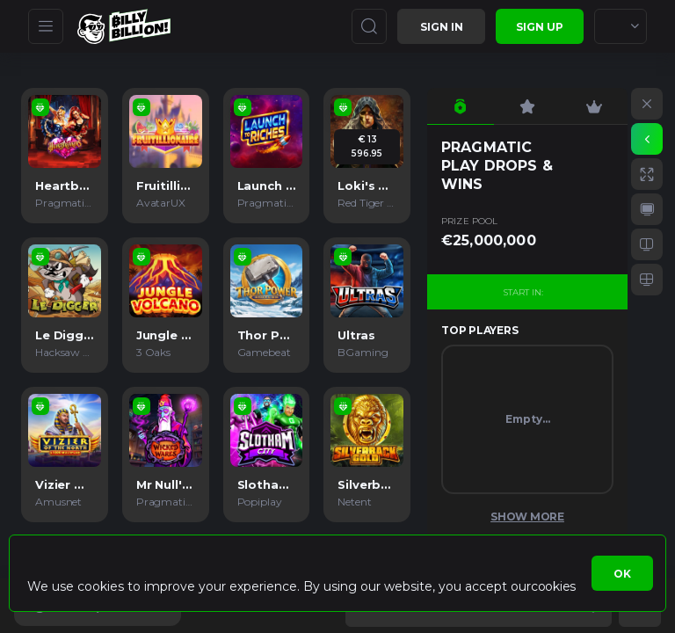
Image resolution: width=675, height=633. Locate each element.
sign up (539, 26)
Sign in (441, 26)
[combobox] (620, 26)
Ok (622, 573)
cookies (553, 586)
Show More (527, 516)
